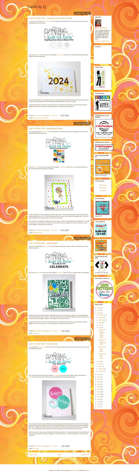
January (101, 371)
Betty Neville (102, 185)
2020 (98, 382)
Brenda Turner (103, 188)
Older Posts (85, 455)
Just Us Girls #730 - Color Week (43, 344)
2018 (98, 387)
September (102, 320)
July (100, 325)
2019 (98, 384)
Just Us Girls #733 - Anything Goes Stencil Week (50, 18)
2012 (98, 401)
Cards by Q (36, 7)
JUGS (38, 54)
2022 (98, 377)
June (100, 327)
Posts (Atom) (62, 459)
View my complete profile (102, 41)
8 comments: (54, 230)
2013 (98, 399)
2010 (98, 406)
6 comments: (55, 331)
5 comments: (54, 115)
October (101, 317)
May (100, 361)
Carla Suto (103, 190)
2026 (98, 308)
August (101, 322)
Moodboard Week (37, 232)
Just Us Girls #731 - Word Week (43, 243)
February (101, 369)
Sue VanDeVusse (102, 28)
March (100, 366)
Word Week (36, 333)
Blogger (88, 470)
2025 (98, 310)
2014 (98, 396)
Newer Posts (33, 455)
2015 (98, 394)
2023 (98, 374)
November (102, 315)
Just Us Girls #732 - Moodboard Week (46, 128)
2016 (98, 392)
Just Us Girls (47, 21)
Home (59, 455)
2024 (98, 313)
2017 (98, 389)
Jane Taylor (61, 54)
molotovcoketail (74, 470)
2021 (98, 379)
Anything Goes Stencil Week (40, 118)
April (100, 364)
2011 (98, 404)
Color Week (36, 448)
